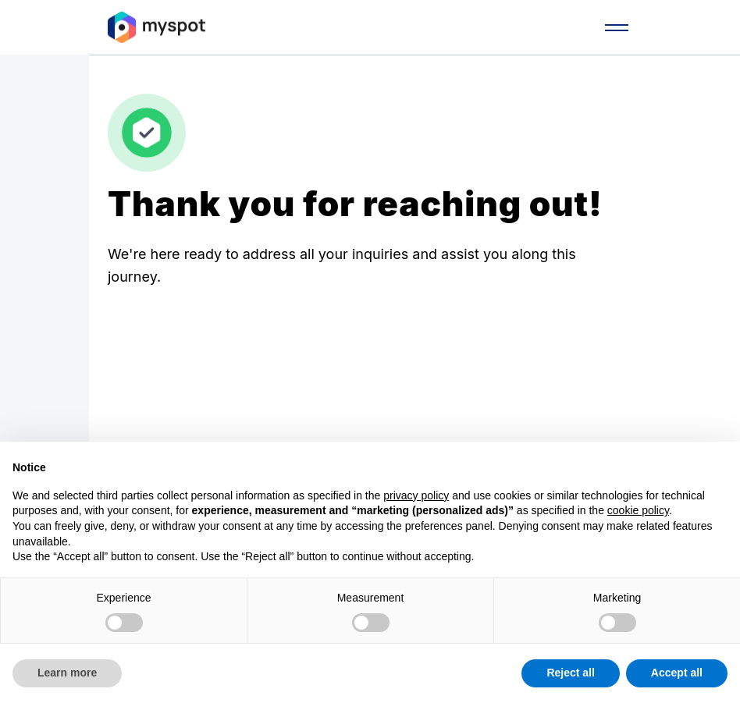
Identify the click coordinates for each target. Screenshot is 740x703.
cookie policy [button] (638, 510)
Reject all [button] (570, 672)
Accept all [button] (677, 672)
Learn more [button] (67, 672)
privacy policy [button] (416, 495)
